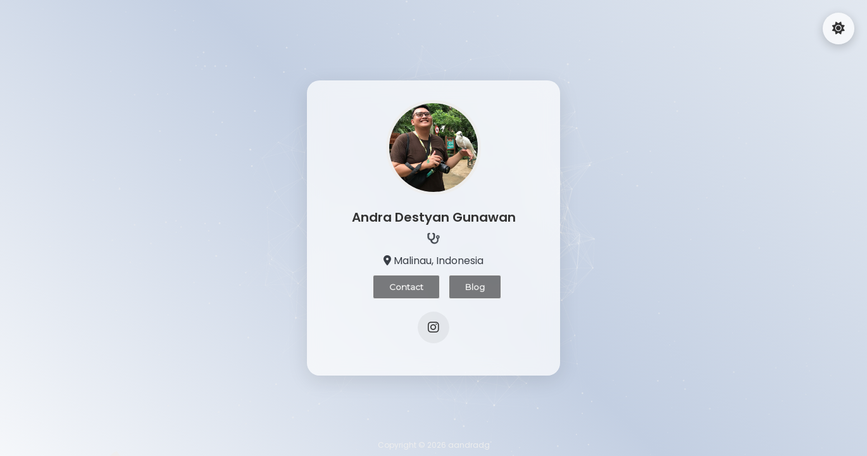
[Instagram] (433, 327)
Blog (475, 287)
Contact (406, 287)
